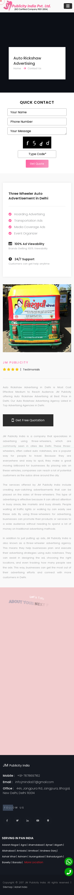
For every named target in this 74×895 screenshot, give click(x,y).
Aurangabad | (37, 856)
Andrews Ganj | (49, 850)
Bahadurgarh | (55, 856)
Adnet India (20, 887)
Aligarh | (59, 844)
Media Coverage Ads (29, 227)
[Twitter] (17, 820)
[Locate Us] (48, 820)
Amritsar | (34, 850)
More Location (33, 862)
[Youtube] (37, 820)
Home (17, 68)
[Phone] (69, 872)
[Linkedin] (27, 820)
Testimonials (31, 369)
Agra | (24, 844)
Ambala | (22, 850)
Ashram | (23, 856)
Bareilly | (7, 862)
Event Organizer (25, 233)
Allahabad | (9, 850)
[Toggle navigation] (68, 6)
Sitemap (8, 887)
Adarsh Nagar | (11, 844)
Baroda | (17, 862)
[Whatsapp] (69, 861)
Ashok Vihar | (9, 856)
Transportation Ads (28, 220)
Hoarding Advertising (29, 214)
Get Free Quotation (28, 420)
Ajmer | (50, 844)
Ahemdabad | (36, 844)
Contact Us (34, 68)
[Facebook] (7, 820)
